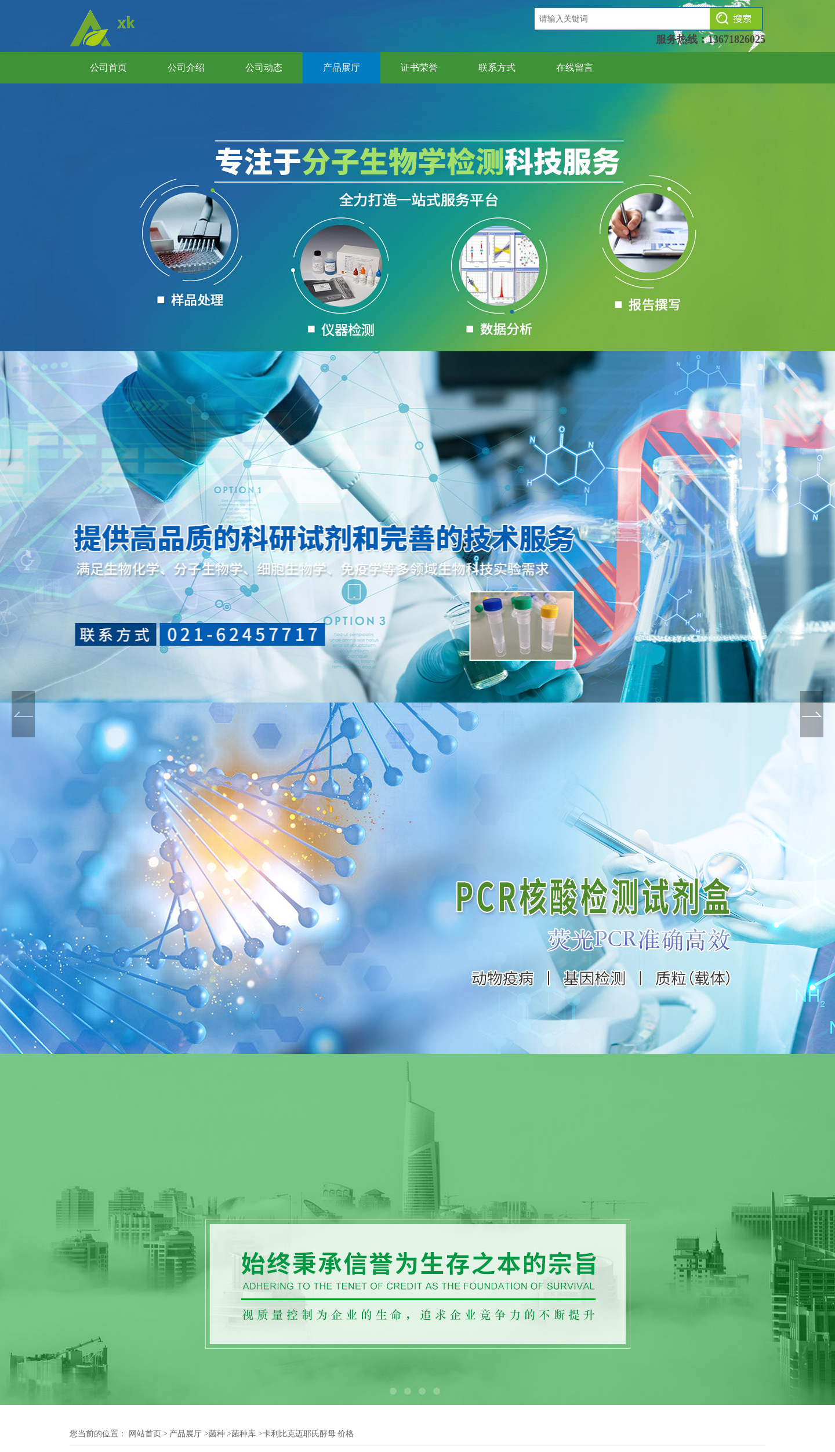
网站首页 (145, 1433)
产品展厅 (341, 67)
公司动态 (263, 67)
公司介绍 (186, 67)
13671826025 (736, 39)
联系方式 (496, 67)
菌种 (217, 1433)
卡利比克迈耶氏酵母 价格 (308, 1433)
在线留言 (574, 67)
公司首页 (108, 67)
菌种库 (243, 1433)
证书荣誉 (419, 67)
